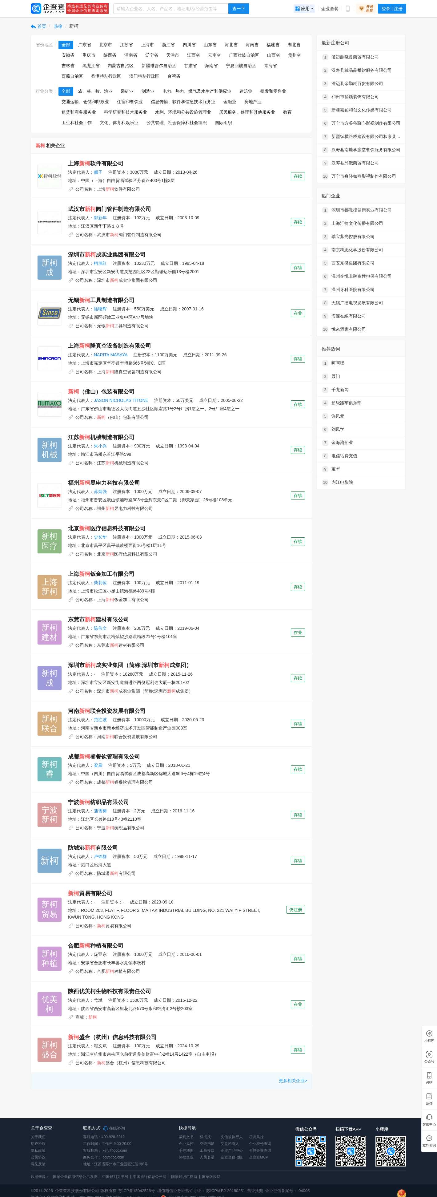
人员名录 (207, 1157)
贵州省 (294, 55)
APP (429, 1083)
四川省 (189, 44)
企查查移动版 (232, 1157)
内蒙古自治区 (121, 65)
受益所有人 (230, 1144)
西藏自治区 (72, 76)
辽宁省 (151, 55)
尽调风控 (256, 1137)
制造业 (148, 91)
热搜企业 (186, 1157)
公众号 (429, 1062)
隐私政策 (38, 1150)
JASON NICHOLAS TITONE (121, 400)
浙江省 (168, 44)
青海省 (270, 65)
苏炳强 (100, 491)
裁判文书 (186, 1137)
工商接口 (207, 1150)
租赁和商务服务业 (79, 112)
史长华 (100, 537)
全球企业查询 (260, 1150)
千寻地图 (186, 1150)
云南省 (214, 55)
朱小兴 (100, 445)
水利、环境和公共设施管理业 (183, 112)
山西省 (273, 55)
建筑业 (245, 91)
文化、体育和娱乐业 (119, 122)
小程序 (429, 1041)
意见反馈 (38, 1164)
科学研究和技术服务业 (125, 112)
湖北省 (293, 44)
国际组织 (223, 122)
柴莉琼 (100, 582)
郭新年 (100, 217)
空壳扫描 (207, 1144)
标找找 (205, 1137)
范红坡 (100, 719)
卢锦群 (100, 856)
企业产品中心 (232, 1150)
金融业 (229, 101)
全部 (66, 44)
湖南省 (130, 55)
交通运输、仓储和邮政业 (85, 101)
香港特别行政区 (106, 76)
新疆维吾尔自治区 (159, 65)
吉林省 (68, 65)
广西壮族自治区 (244, 55)
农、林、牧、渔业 (95, 91)
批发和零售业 (273, 91)
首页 (38, 26)
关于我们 (38, 1137)
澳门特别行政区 (144, 76)
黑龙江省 (91, 65)
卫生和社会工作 (77, 122)
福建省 (273, 44)
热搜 (58, 26)
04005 (304, 1190)
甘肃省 (190, 65)
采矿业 (127, 91)
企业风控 (186, 1144)
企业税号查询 (260, 1144)
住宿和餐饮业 (130, 101)
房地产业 (253, 101)
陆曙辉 (100, 308)
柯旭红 (100, 263)
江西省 (193, 55)
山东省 (210, 44)
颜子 (98, 172)
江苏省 (126, 44)
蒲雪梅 (100, 810)
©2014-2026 (42, 1190)
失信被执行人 (232, 1137)
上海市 (147, 44)
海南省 (211, 65)
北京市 (105, 44)
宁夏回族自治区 (241, 65)
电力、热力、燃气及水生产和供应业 (196, 91)
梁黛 (98, 765)
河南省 (252, 44)
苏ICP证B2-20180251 (225, 1190)
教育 (287, 112)
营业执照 (254, 1190)
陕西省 (109, 55)
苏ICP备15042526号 (136, 1190)
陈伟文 (100, 628)
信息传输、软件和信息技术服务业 (183, 101)
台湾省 (173, 76)
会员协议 (38, 1157)
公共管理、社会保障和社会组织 (176, 122)
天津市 (172, 55)
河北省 (231, 44)
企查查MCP (258, 1157)
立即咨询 (429, 1145)
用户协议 (38, 1144)
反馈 (429, 1104)
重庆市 (88, 55)
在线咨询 (114, 1128)
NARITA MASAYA (110, 354)
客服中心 (429, 1124)
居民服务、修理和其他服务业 (247, 112)
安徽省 (68, 55)
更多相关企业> (293, 1080)
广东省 (84, 44)
